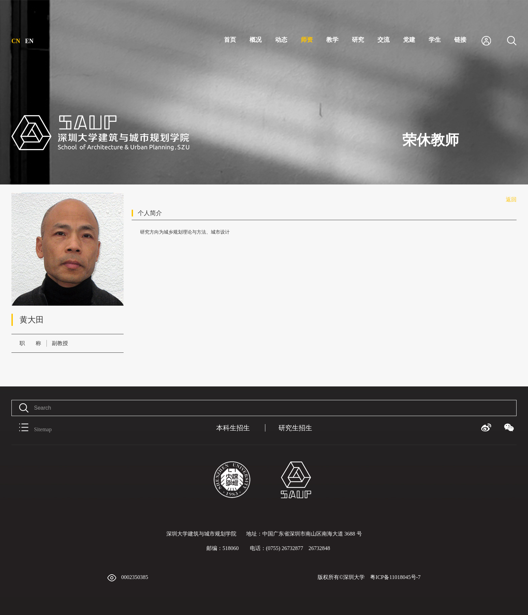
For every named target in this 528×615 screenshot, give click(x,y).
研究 (358, 39)
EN (29, 41)
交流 (383, 39)
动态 (281, 39)
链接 (460, 39)
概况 (256, 39)
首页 (230, 39)
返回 (511, 199)
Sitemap (31, 427)
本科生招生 (233, 428)
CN (15, 41)
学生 (435, 39)
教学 (332, 39)
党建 (409, 39)
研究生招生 (295, 428)
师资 (307, 39)
